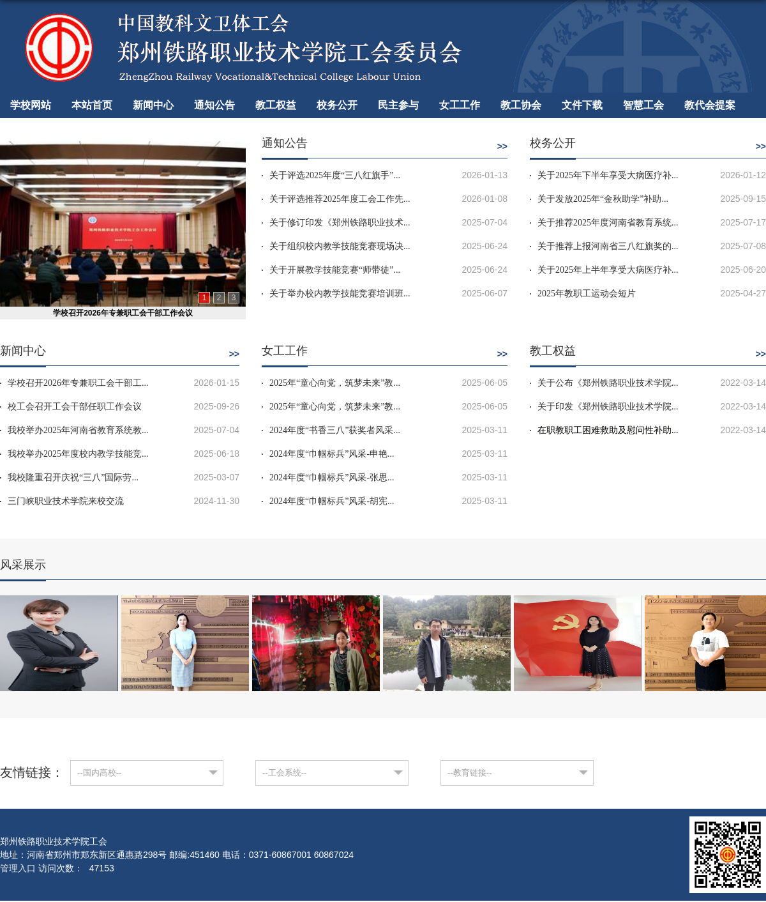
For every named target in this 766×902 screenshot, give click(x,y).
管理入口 (18, 868)
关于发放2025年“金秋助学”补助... (602, 199)
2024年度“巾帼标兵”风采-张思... (331, 477)
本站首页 (91, 105)
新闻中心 (153, 105)
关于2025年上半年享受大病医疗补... (608, 270)
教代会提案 (709, 105)
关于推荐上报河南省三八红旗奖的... (608, 246)
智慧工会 (643, 105)
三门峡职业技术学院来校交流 (66, 501)
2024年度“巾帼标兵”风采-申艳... (331, 454)
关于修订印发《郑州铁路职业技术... (339, 222)
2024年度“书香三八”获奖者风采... (334, 430)
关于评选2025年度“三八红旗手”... (334, 175)
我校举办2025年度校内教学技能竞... (78, 454)
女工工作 (459, 105)
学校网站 (30, 105)
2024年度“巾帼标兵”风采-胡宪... (331, 501)
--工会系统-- (284, 772)
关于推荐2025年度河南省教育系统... (608, 222)
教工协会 (520, 105)
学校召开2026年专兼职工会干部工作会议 (123, 313)
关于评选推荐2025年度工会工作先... (339, 199)
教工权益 (275, 105)
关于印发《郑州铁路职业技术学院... (608, 406)
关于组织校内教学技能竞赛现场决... (339, 246)
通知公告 (214, 105)
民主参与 (398, 105)
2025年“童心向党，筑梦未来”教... (334, 383)
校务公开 (337, 105)
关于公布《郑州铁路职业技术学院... (608, 383)
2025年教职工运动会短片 (586, 293)
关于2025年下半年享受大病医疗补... (608, 175)
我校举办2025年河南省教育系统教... (78, 430)
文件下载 (582, 105)
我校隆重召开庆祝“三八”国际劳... (73, 477)
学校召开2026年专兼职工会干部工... (78, 383)
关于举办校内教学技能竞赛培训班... (339, 293)
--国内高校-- (99, 772)
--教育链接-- (469, 772)
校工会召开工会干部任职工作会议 (75, 406)
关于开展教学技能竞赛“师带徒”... (334, 270)
